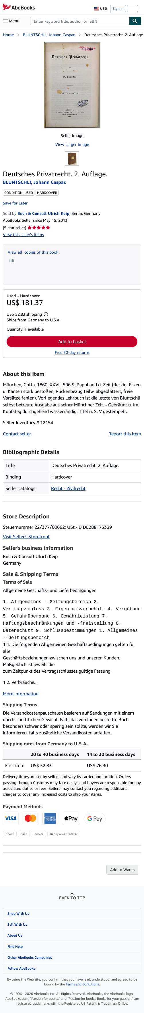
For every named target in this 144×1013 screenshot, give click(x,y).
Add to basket (72, 341)
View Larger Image (72, 144)
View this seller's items (23, 234)
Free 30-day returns (72, 352)
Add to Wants (122, 866)
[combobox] (79, 21)
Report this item (124, 434)
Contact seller (17, 434)
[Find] (135, 21)
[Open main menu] (12, 21)
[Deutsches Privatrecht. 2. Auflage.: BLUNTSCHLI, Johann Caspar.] (72, 85)
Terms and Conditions (82, 981)
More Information (20, 690)
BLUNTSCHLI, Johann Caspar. (49, 34)
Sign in (118, 8)
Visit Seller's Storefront (26, 536)
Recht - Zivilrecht (68, 488)
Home (8, 34)
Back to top (72, 894)
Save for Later (15, 202)
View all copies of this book (33, 252)
